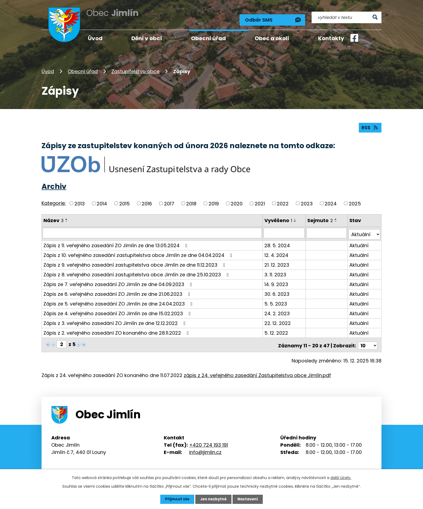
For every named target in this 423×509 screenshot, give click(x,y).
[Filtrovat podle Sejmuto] (327, 231)
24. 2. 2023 (277, 310)
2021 (260, 201)
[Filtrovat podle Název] (152, 231)
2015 (124, 201)
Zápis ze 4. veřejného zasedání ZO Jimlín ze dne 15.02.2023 (118, 310)
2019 (214, 201)
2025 (355, 201)
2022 (283, 201)
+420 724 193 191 (208, 440)
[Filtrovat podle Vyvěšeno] (284, 231)
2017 (169, 201)
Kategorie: (54, 201)
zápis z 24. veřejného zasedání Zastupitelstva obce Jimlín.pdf (257, 370)
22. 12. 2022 (278, 320)
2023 (307, 201)
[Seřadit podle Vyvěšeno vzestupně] (296, 217)
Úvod (48, 68)
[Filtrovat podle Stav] (364, 231)
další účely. (340, 477)
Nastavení (249, 499)
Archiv (54, 185)
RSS (370, 125)
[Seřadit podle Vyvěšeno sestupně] (296, 220)
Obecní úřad (83, 68)
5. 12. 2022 (277, 329)
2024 (331, 201)
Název (53, 218)
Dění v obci (146, 38)
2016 (147, 201)
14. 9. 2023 (277, 281)
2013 (79, 201)
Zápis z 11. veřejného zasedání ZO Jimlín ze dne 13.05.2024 (116, 242)
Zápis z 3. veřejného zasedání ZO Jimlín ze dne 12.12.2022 (115, 320)
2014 (102, 201)
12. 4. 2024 (277, 252)
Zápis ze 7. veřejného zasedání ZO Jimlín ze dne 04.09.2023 (118, 281)
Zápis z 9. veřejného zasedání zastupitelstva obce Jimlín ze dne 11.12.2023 (135, 261)
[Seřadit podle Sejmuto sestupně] (336, 220)
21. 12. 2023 (277, 261)
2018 (191, 201)
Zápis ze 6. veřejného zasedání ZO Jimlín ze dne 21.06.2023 (117, 290)
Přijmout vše (176, 499)
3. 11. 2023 (276, 271)
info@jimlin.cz (205, 447)
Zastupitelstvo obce (135, 68)
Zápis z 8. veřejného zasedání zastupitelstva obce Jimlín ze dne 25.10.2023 (137, 271)
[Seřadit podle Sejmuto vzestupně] (336, 217)
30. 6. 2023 (277, 290)
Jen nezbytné (213, 499)
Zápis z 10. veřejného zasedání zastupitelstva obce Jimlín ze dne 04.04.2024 (138, 252)
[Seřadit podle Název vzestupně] (67, 217)
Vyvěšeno (279, 218)
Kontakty (331, 38)
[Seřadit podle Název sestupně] (67, 220)
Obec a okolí (272, 38)
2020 (237, 201)
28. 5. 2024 (278, 242)
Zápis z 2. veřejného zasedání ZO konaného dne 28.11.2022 (117, 329)
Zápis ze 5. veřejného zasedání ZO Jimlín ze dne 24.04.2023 (119, 300)
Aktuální (359, 242)
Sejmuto (320, 218)
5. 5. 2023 (276, 300)
